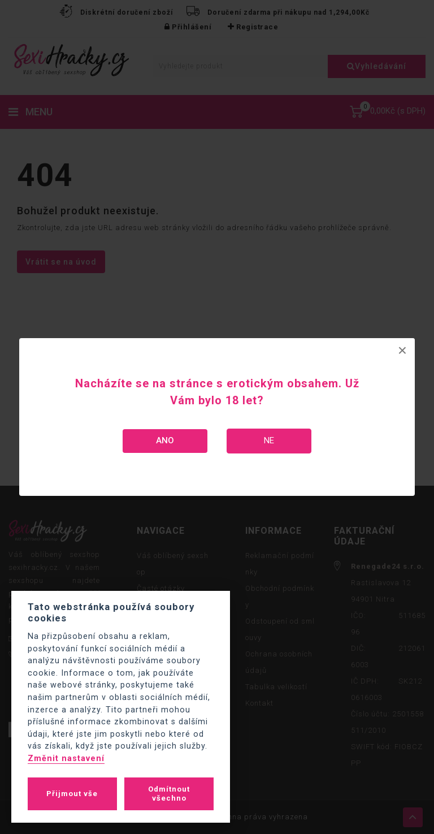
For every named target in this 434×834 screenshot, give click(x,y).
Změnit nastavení (66, 758)
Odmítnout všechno (169, 793)
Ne (269, 440)
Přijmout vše (72, 793)
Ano (165, 440)
